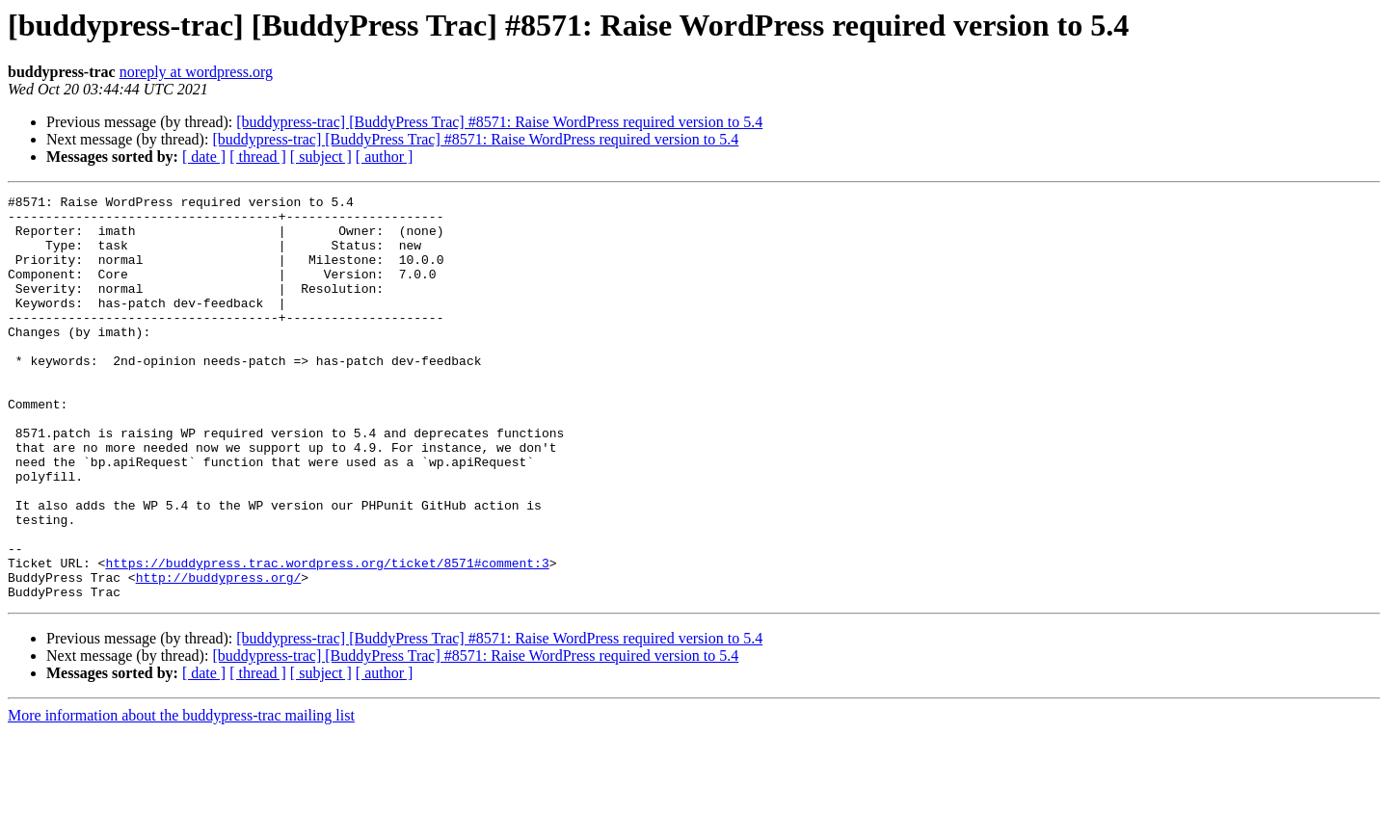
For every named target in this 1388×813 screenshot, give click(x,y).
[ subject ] (321, 156)
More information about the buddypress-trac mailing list (181, 796)
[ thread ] (257, 156)
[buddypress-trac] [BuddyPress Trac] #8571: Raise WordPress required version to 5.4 (499, 122)
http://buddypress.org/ (219, 655)
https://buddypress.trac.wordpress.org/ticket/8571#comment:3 (326, 637)
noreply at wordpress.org (196, 72)
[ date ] (204, 156)
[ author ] (385, 156)
